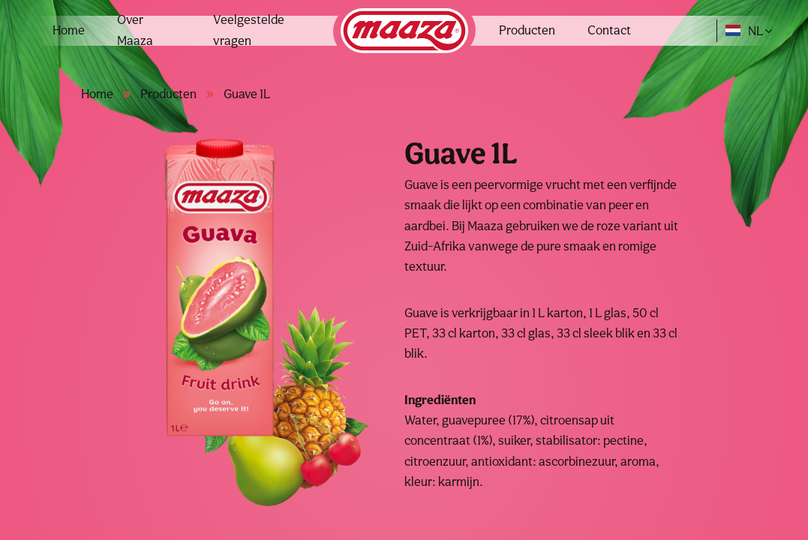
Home (69, 30)
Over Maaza (135, 29)
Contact (609, 30)
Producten (527, 30)
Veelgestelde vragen (248, 29)
